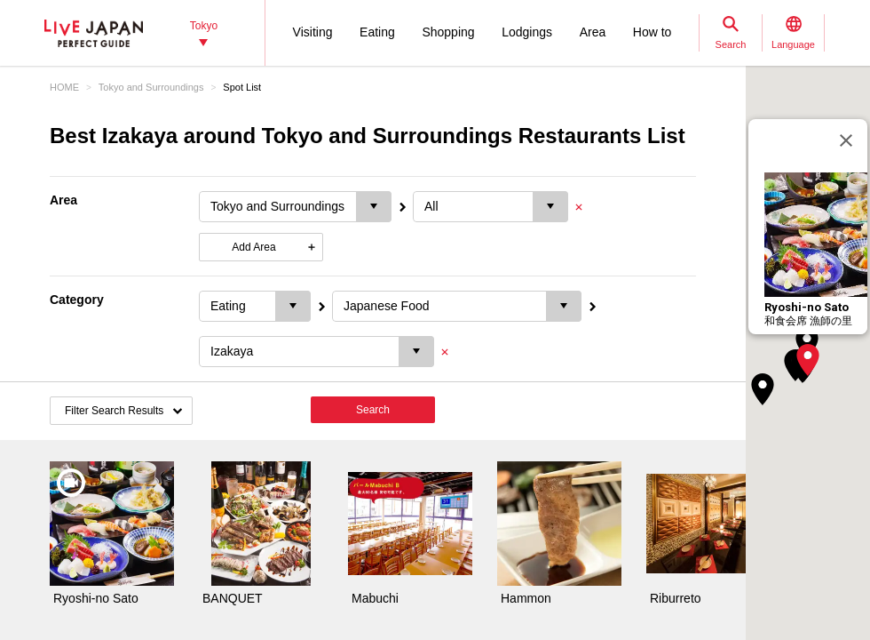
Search (373, 410)
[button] (808, 360)
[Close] (846, 140)
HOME (64, 87)
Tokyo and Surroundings (151, 87)
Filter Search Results (114, 410)
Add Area (253, 247)
